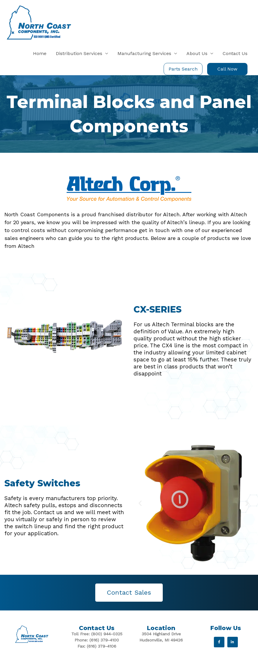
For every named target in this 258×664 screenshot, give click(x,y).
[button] (140, 503)
